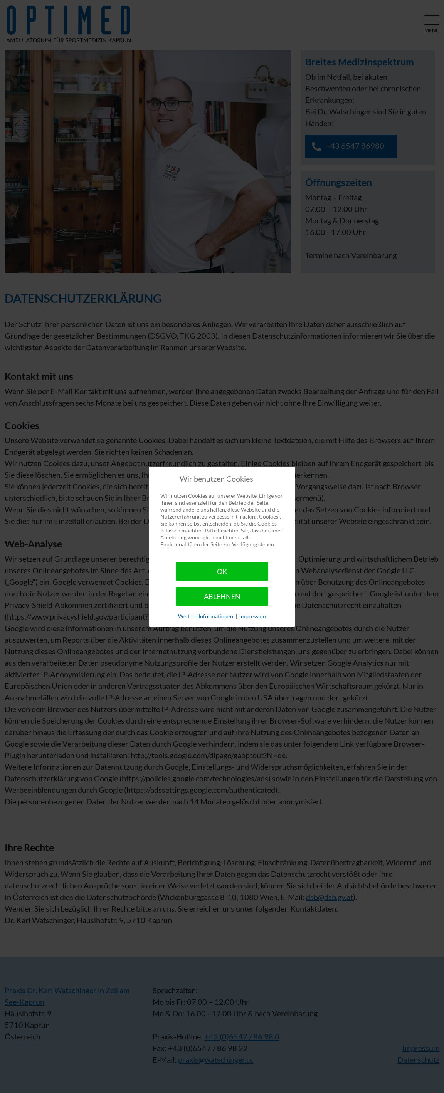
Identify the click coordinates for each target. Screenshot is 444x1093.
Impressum (252, 616)
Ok (222, 571)
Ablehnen (222, 596)
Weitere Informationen (205, 616)
